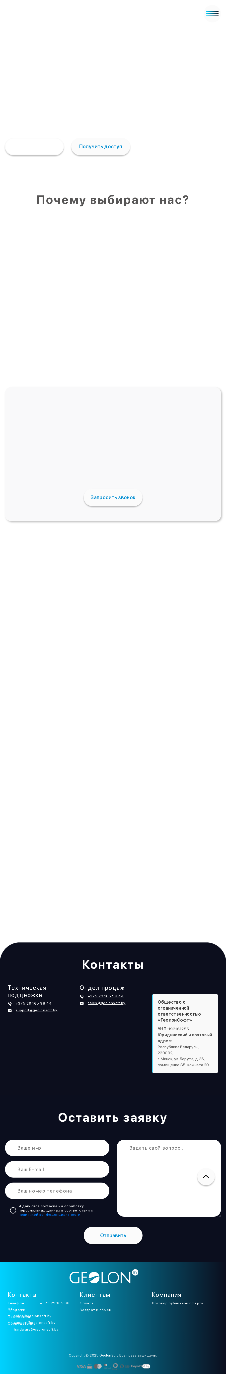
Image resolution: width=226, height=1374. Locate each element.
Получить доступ (100, 147)
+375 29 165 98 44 (34, 1003)
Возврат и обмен (95, 1310)
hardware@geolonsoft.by (36, 1329)
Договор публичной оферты (178, 1303)
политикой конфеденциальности (49, 1215)
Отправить (113, 1235)
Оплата (87, 1303)
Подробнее (32, 147)
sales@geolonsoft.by (106, 1003)
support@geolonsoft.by (37, 1010)
